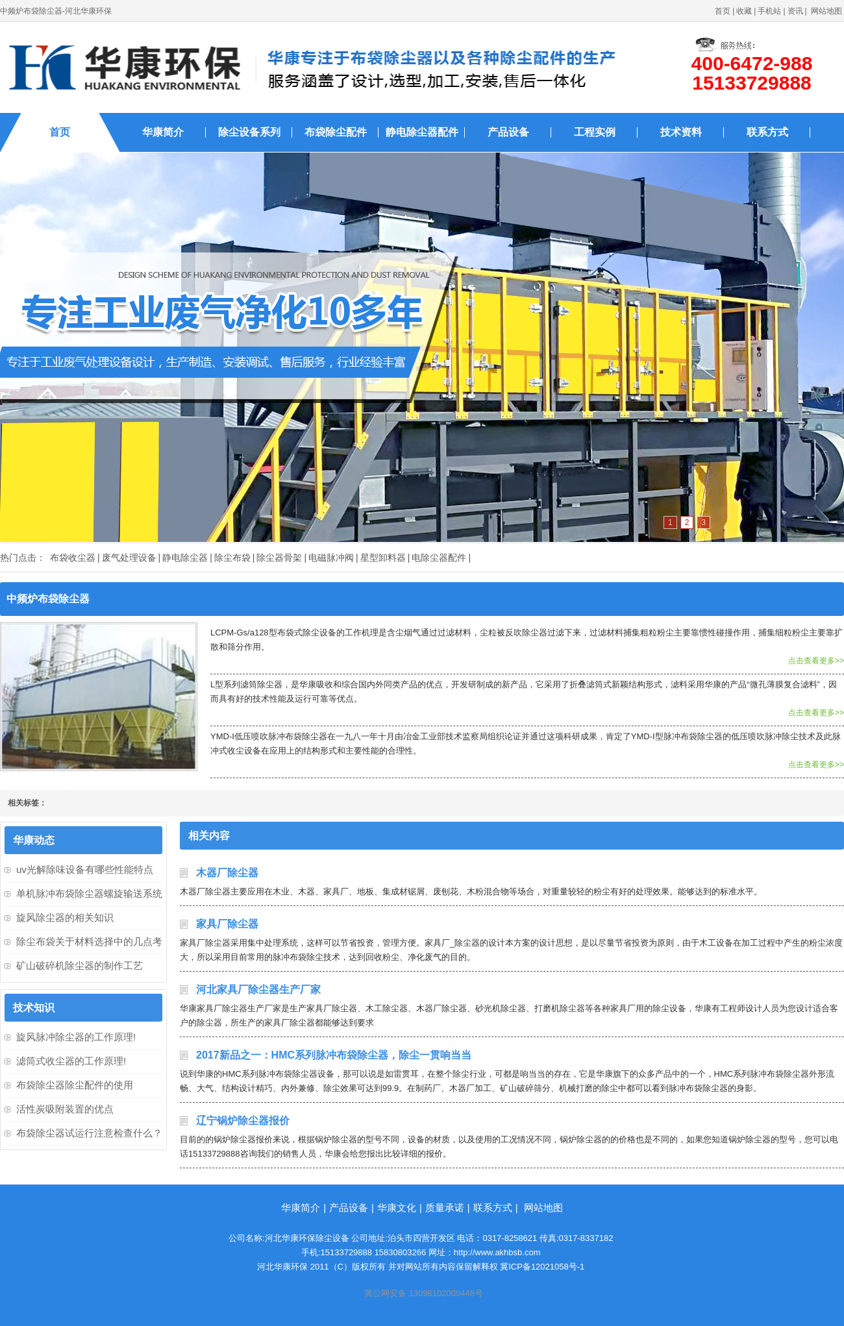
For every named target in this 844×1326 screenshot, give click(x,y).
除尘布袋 (232, 557)
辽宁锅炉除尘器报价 (243, 1120)
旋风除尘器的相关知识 (65, 917)
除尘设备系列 (249, 132)
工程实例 (594, 132)
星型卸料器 (383, 557)
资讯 (795, 11)
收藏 (744, 11)
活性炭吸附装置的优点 (65, 1108)
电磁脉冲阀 (331, 557)
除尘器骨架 (279, 557)
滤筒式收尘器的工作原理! (71, 1060)
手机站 (769, 11)
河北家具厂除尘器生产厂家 (258, 989)
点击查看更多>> (816, 660)
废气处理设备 (129, 557)
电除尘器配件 (439, 557)
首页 (722, 11)
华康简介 (163, 132)
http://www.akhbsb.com (497, 1252)
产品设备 (508, 132)
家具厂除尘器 (227, 923)
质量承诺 (444, 1207)
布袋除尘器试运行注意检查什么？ (89, 1132)
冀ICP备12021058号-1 (542, 1266)
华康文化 (396, 1207)
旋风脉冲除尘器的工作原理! (76, 1036)
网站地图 (826, 11)
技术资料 (681, 132)
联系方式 (767, 132)
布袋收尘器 (72, 557)
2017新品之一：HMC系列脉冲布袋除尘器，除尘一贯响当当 (333, 1055)
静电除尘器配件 (422, 132)
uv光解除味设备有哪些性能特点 (84, 869)
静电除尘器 (185, 557)
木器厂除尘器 (227, 872)
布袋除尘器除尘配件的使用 (74, 1084)
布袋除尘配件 (335, 132)
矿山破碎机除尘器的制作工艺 (79, 965)
